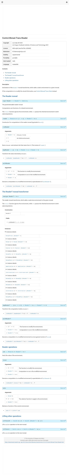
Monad (12, 118)
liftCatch (6, 429)
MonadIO (8, 284)
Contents (5, 69)
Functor (8, 248)
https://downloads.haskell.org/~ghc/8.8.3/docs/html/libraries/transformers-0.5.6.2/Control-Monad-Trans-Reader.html (34, 442)
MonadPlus (9, 297)
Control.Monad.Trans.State (44, 91)
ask (4, 352)
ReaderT (15, 87)
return (7, 112)
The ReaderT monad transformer (14, 75)
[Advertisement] (34, 21)
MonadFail (9, 260)
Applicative (10, 266)
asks (41, 122)
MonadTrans (9, 236)
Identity (25, 101)
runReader (6, 127)
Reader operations (10, 78)
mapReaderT (6, 305)
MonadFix (8, 254)
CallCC (15, 421)
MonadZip (8, 278)
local (48, 337)
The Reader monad (10, 72)
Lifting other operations (11, 80)
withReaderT (46, 181)
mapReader (6, 150)
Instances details (11, 232)
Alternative (10, 291)
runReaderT (12, 222)
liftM (14, 410)
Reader (9, 101)
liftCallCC (6, 421)
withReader (6, 163)
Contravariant (10, 272)
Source (62, 101)
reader (5, 118)
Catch (14, 429)
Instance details (11, 239)
